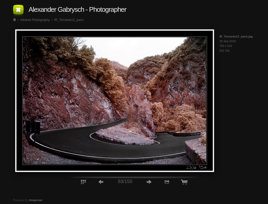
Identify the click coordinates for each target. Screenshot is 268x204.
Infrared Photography (35, 20)
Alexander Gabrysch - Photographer (77, 9)
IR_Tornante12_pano (68, 20)
